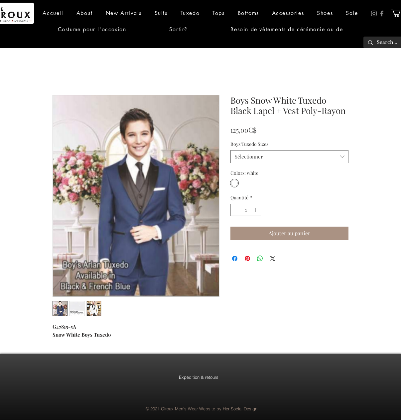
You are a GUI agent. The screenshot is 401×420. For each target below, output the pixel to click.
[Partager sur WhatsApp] (260, 258)
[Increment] (256, 210)
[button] (84, 13)
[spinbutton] (246, 210)
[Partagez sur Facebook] (235, 258)
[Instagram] (374, 13)
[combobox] (289, 156)
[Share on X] (273, 258)
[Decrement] (235, 210)
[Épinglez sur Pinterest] (247, 258)
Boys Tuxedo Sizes (249, 144)
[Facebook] (382, 13)
